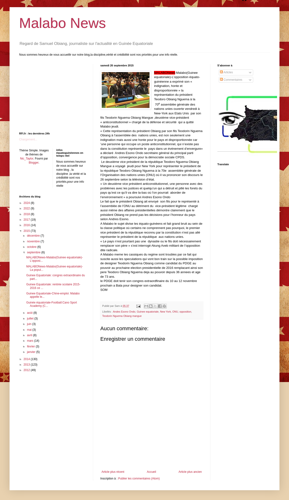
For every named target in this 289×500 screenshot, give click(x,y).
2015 (27, 231)
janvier (31, 352)
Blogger (33, 162)
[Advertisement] (152, 457)
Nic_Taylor (26, 158)
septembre (34, 252)
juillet (30, 318)
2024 (27, 203)
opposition (185, 311)
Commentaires (231, 79)
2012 (27, 370)
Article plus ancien (190, 471)
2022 (27, 208)
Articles (226, 72)
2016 (27, 225)
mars (30, 340)
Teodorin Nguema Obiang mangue (122, 315)
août (30, 312)
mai (29, 329)
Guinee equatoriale (148, 311)
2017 (27, 219)
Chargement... (28, 139)
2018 (27, 214)
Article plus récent (113, 471)
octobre (32, 247)
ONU (175, 311)
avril (30, 335)
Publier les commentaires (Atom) (139, 478)
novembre (34, 241)
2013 (27, 364)
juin (29, 324)
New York (165, 311)
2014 (27, 359)
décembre (34, 235)
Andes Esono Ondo (124, 311)
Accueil (151, 471)
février (31, 346)
